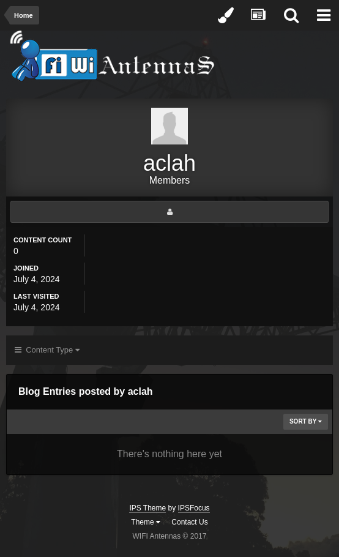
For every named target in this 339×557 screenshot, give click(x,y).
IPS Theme (147, 508)
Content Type (47, 349)
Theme (145, 522)
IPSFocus (194, 508)
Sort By (305, 421)
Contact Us (189, 522)
